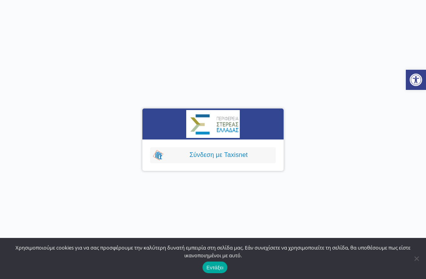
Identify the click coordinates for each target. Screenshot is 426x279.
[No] (416, 258)
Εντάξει (214, 267)
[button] (416, 80)
